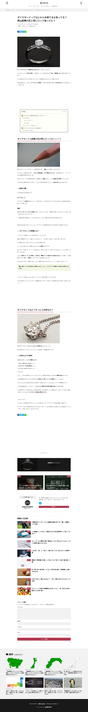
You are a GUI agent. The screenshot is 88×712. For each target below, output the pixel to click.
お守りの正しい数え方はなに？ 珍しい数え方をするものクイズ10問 (51, 580)
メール (19, 626)
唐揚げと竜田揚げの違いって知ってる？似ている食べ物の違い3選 (51, 561)
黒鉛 (26, 123)
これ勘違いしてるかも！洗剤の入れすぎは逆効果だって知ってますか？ (51, 532)
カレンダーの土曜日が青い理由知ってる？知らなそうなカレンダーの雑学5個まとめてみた (51, 542)
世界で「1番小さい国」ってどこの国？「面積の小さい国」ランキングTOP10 (54, 692)
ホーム (30, 6)
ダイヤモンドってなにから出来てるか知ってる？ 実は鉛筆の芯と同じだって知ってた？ (33, 10)
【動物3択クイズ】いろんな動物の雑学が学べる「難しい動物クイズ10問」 (51, 523)
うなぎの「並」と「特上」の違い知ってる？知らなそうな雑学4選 (51, 551)
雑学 (13, 10)
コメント (20, 607)
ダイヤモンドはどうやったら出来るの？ (31, 128)
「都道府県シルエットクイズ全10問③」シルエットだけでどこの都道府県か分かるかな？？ (15, 673)
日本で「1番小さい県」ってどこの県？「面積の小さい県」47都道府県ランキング (15, 692)
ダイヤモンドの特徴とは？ (30, 125)
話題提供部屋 (48, 707)
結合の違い (26, 118)
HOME (8, 10)
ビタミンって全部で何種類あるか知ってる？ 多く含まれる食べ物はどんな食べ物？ (51, 589)
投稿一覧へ (53, 506)
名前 (19, 621)
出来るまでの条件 (28, 130)
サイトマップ (36, 6)
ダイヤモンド (28, 120)
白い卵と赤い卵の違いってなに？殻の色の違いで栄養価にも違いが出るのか (51, 570)
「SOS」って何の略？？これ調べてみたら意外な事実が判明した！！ (34, 691)
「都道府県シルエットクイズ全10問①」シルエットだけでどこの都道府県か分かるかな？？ (54, 673)
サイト (18, 632)
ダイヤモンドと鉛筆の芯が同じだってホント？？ (33, 116)
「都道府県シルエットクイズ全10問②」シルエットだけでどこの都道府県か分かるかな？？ (34, 673)
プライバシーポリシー (46, 6)
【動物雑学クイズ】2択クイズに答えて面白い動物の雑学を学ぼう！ (72, 691)
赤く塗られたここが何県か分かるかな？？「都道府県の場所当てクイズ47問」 (73, 673)
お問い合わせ (55, 6)
